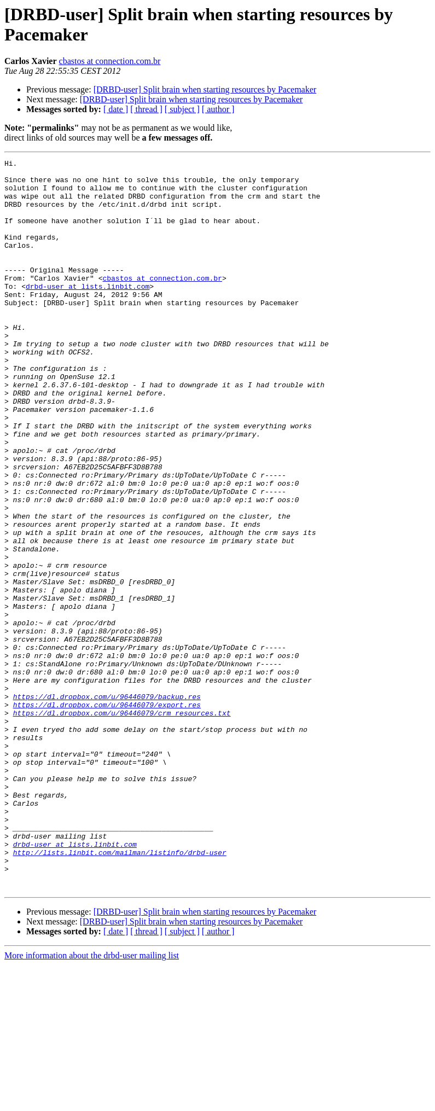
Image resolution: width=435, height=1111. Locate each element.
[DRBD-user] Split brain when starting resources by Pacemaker (205, 89)
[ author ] (218, 109)
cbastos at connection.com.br (110, 61)
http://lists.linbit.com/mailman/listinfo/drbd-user (120, 992)
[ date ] (115, 109)
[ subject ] (182, 109)
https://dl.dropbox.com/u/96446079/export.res (107, 814)
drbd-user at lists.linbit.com (87, 312)
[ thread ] (146, 109)
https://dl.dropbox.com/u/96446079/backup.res (107, 805)
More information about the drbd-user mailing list (91, 1101)
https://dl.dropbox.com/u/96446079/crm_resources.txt (122, 824)
